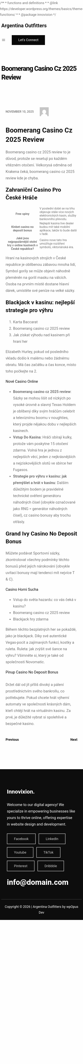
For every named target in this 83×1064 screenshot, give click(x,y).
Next (73, 739)
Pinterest (20, 866)
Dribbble (51, 866)
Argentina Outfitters (24, 26)
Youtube (20, 852)
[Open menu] (3, 40)
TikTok (48, 852)
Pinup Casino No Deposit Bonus (32, 672)
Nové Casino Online (22, 381)
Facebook (21, 839)
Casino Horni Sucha (22, 589)
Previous (12, 739)
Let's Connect (28, 40)
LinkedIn (52, 839)
